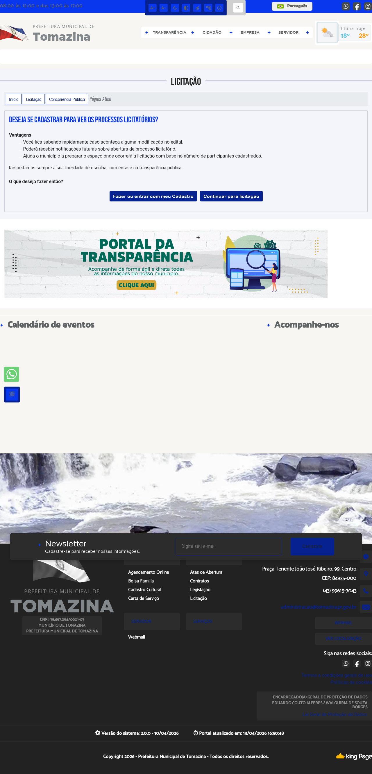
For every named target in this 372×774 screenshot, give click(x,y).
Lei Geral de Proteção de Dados (335, 714)
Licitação (33, 99)
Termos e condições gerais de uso (336, 675)
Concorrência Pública (67, 99)
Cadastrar (312, 546)
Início (13, 99)
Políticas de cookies (351, 682)
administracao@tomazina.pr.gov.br (318, 607)
